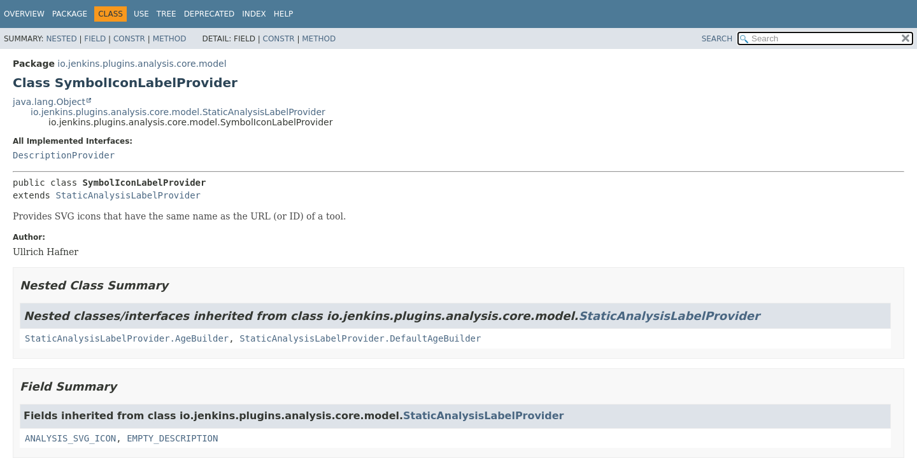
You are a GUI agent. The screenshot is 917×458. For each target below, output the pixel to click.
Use (141, 14)
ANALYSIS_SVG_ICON (70, 438)
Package (69, 14)
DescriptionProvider (64, 155)
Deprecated (209, 14)
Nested (61, 38)
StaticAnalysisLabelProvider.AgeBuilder (127, 338)
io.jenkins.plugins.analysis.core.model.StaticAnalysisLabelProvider (178, 112)
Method (170, 38)
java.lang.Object (49, 102)
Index (254, 14)
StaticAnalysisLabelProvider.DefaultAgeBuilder (360, 338)
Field (95, 38)
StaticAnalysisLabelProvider (128, 195)
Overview (24, 14)
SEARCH (717, 38)
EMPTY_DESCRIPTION (172, 438)
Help (284, 14)
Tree (166, 14)
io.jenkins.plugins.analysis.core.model (141, 64)
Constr (129, 38)
